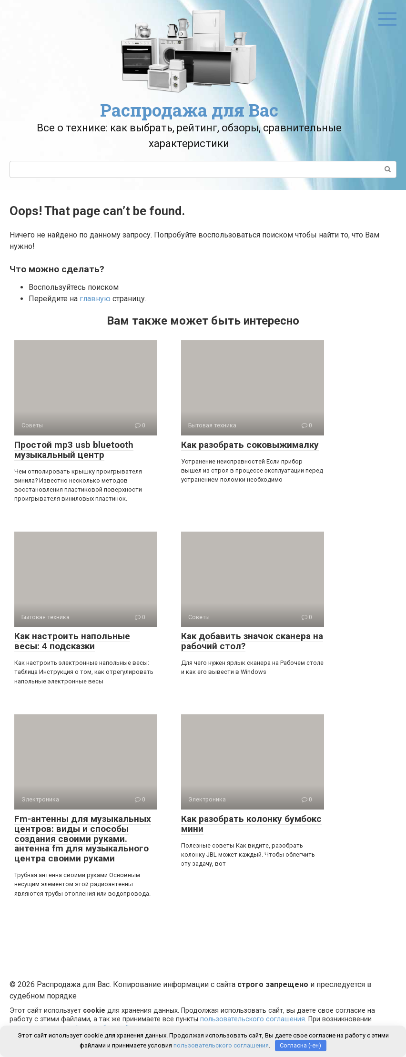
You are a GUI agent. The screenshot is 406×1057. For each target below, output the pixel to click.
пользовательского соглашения (252, 1019)
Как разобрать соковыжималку (250, 444)
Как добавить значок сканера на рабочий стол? (252, 641)
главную (95, 298)
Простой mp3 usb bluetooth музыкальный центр (73, 449)
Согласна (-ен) (300, 1045)
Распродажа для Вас (189, 110)
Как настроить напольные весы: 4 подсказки (72, 641)
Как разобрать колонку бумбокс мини (251, 823)
